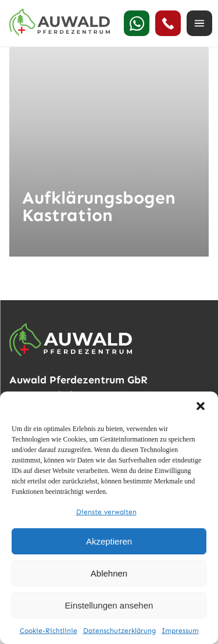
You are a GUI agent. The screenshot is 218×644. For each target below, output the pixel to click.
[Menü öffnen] (199, 23)
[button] (200, 406)
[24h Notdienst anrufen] (168, 23)
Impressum (180, 631)
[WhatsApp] (136, 23)
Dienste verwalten (106, 512)
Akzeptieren (109, 541)
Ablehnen (109, 573)
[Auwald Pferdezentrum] (59, 22)
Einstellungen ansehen (109, 605)
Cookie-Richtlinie (48, 631)
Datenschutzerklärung (119, 631)
